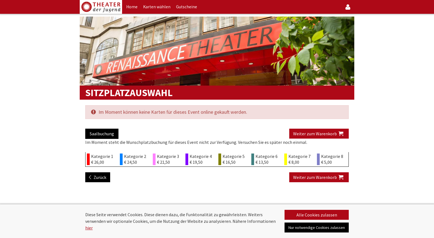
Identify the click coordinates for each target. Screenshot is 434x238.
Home (132, 6)
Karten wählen (156, 6)
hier (89, 228)
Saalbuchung (102, 133)
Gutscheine (186, 6)
